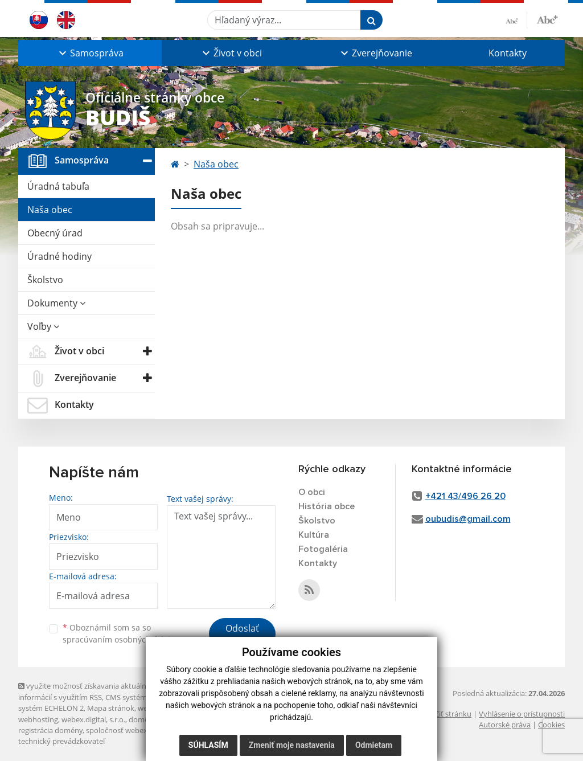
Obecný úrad (55, 233)
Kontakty (507, 53)
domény (143, 719)
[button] (90, 53)
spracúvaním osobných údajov (121, 639)
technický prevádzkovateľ (61, 741)
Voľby (43, 326)
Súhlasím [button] (208, 745)
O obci (311, 492)
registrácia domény (50, 730)
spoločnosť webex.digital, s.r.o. (137, 730)
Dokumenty (56, 303)
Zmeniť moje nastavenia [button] (292, 745)
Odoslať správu (242, 635)
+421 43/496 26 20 (465, 496)
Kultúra (313, 534)
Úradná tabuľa (58, 186)
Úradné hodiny (59, 256)
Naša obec (49, 209)
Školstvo (45, 279)
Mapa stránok (110, 708)
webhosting (38, 719)
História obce (326, 506)
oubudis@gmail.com (468, 518)
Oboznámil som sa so (121, 633)
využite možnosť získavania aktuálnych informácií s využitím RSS (88, 691)
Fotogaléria (323, 549)
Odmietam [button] (373, 745)
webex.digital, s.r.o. (93, 719)
